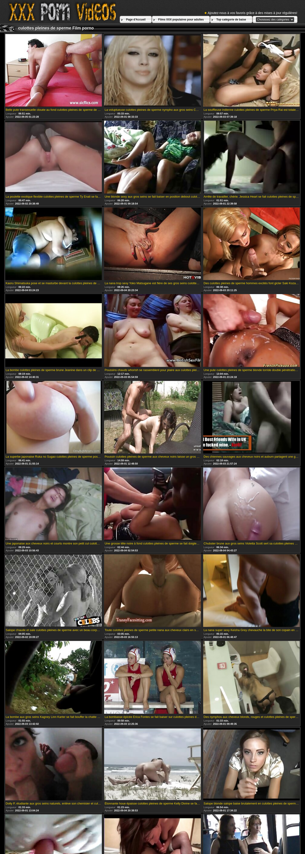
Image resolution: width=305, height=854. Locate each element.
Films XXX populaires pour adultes (181, 19)
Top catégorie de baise (231, 19)
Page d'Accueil (135, 19)
